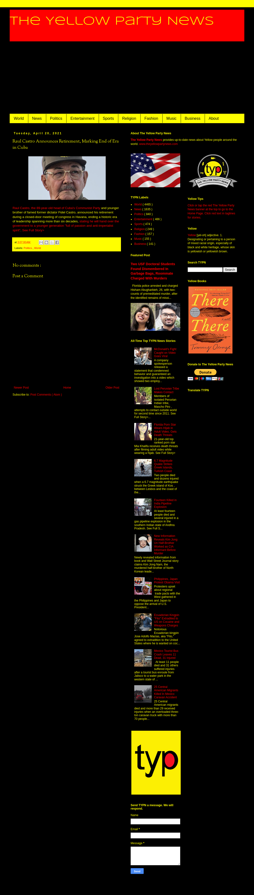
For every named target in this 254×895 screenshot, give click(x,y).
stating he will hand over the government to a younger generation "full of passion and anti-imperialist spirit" (66, 225)
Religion (129, 118)
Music (171, 118)
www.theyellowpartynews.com (158, 144)
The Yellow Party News (112, 21)
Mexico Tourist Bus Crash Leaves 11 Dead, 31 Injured (166, 654)
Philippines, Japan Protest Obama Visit (167, 580)
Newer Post (21, 387)
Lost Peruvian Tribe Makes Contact (166, 390)
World (19, 118)
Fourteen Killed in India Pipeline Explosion (165, 503)
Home (67, 387)
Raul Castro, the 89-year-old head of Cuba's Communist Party (56, 208)
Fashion (151, 118)
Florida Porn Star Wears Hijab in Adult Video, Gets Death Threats (165, 430)
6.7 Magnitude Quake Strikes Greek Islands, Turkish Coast (163, 466)
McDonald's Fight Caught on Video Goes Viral (165, 352)
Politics (56, 118)
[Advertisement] (127, 78)
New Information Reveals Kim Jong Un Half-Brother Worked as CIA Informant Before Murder (166, 544)
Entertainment (82, 118)
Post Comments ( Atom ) (46, 394)
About (214, 118)
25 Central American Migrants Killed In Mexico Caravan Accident (166, 692)
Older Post (112, 387)
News (37, 118)
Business (193, 118)
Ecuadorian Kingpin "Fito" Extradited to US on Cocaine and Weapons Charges (166, 620)
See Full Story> (33, 230)
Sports (108, 118)
